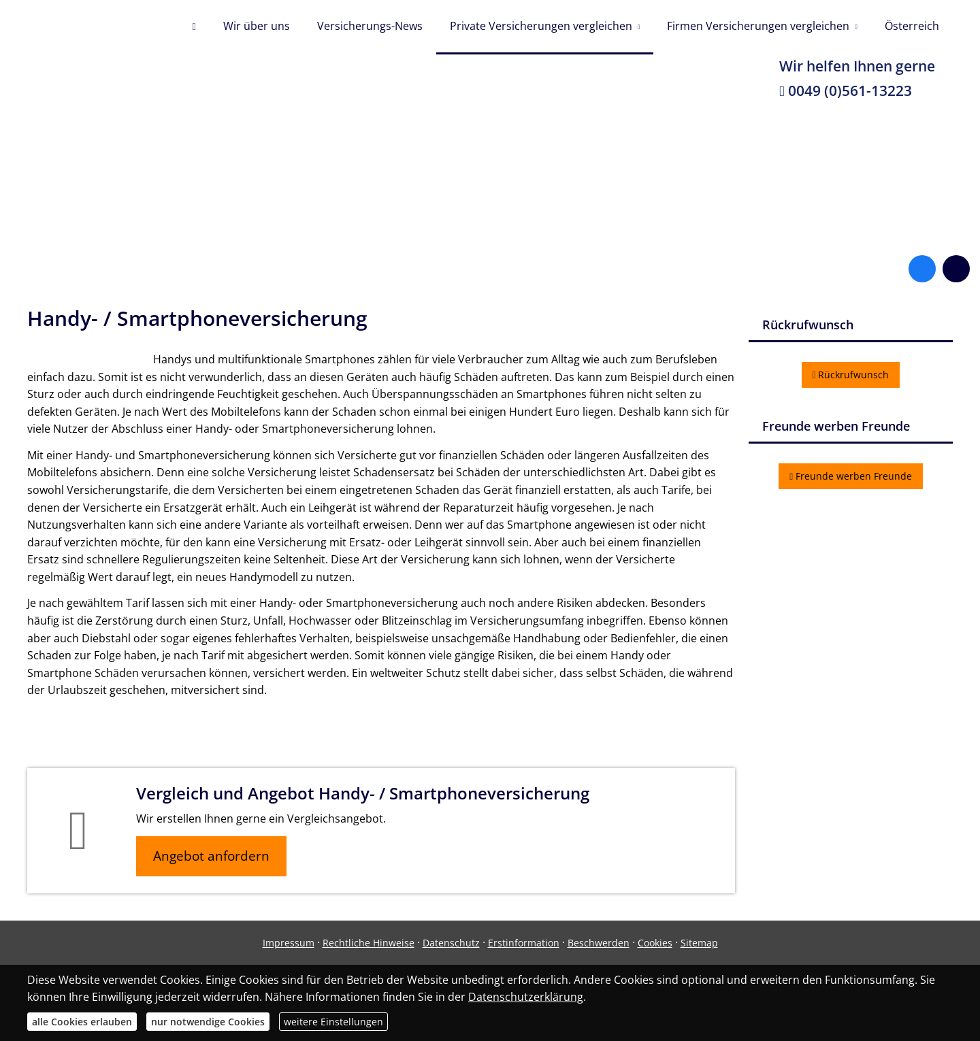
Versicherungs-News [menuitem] (370, 25)
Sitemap (699, 942)
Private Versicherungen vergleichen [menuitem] (541, 25)
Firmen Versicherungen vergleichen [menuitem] (758, 25)
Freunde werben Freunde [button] (850, 475)
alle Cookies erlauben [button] (82, 1021)
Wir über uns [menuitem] (256, 25)
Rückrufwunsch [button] (851, 374)
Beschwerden (599, 942)
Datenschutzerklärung (525, 996)
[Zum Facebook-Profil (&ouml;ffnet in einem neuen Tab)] (922, 268)
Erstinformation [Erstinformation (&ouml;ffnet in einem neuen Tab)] (523, 942)
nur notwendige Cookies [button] (208, 1021)
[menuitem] (193, 27)
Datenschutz (451, 942)
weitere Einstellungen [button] (333, 1021)
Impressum (288, 942)
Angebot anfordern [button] (211, 856)
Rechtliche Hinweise (368, 942)
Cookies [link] (655, 942)
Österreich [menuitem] (912, 25)
